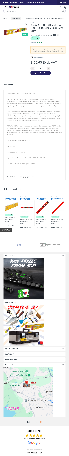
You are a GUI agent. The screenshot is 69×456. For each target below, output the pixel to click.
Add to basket (41, 73)
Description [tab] (8, 84)
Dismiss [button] (63, 2)
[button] (26, 24)
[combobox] (32, 11)
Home (5, 18)
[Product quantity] (40, 68)
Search (62, 11)
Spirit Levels (15, 18)
